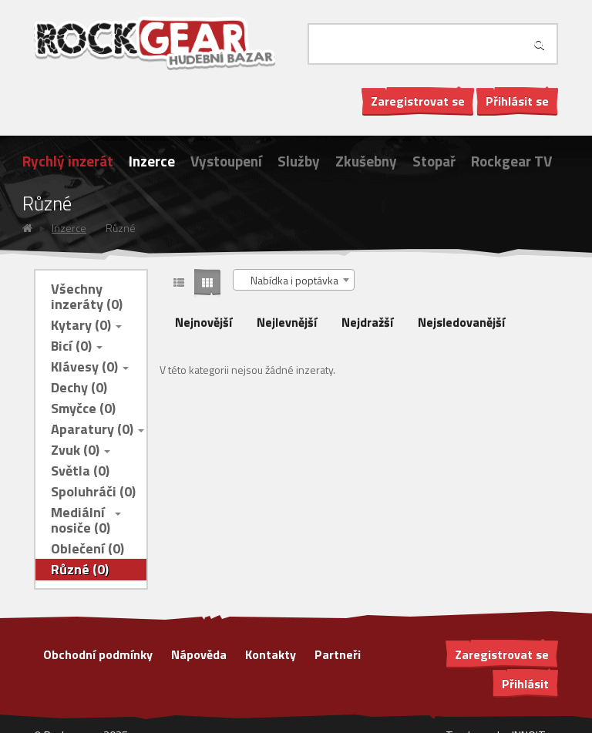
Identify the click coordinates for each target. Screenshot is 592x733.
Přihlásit (525, 683)
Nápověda (199, 654)
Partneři (337, 654)
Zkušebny (366, 161)
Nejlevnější (287, 322)
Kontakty (270, 654)
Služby (299, 161)
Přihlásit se (517, 101)
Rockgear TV (511, 161)
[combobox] (294, 280)
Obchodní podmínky (98, 654)
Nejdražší (367, 322)
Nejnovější (203, 322)
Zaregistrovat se (418, 101)
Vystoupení (226, 161)
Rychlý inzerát (67, 161)
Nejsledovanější (461, 322)
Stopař (434, 161)
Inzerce (152, 161)
